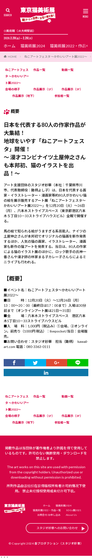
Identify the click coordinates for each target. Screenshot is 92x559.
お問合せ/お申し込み (48, 514)
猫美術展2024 (32, 45)
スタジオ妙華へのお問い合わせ (57, 528)
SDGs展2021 (73, 510)
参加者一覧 (61, 96)
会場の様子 (12, 89)
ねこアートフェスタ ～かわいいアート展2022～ (55, 56)
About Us (71, 514)
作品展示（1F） (43, 89)
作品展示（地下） (24, 96)
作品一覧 (39, 70)
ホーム (9, 45)
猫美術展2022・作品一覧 (47, 510)
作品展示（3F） (72, 89)
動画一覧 (67, 70)
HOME (12, 56)
